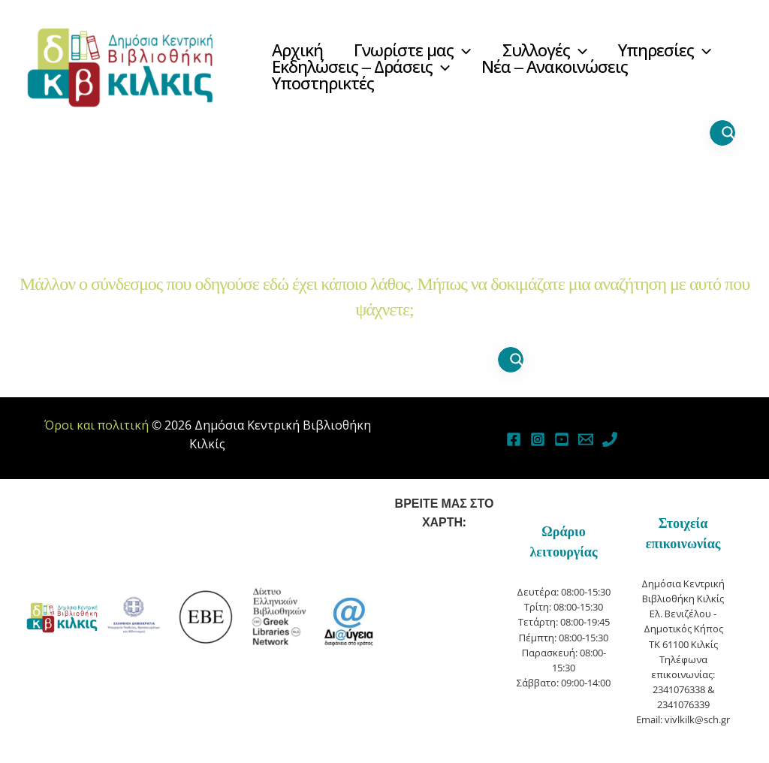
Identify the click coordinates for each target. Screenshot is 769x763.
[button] (465, 51)
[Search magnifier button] (728, 133)
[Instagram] (537, 439)
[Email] (585, 439)
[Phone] (609, 439)
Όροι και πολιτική (96, 425)
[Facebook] (513, 439)
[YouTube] (561, 439)
